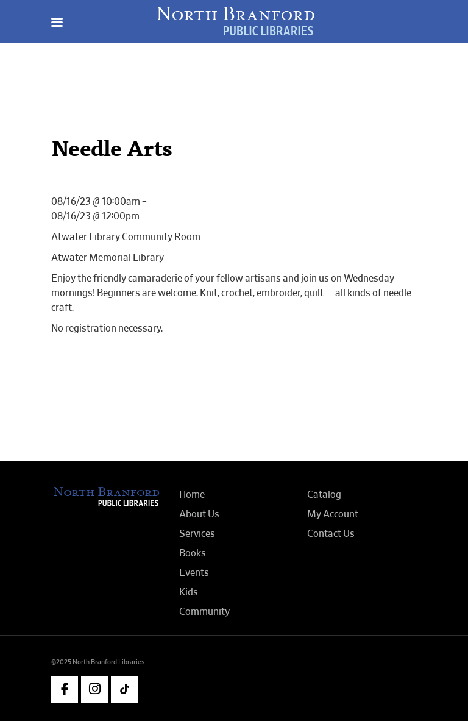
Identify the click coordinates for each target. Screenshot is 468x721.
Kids (188, 592)
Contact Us (331, 534)
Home (192, 495)
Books (192, 553)
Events (194, 573)
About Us (199, 514)
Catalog (324, 495)
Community (204, 612)
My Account (332, 514)
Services (197, 534)
